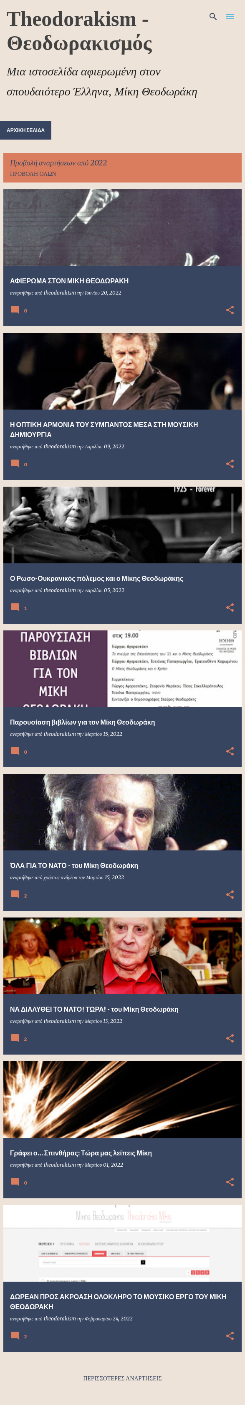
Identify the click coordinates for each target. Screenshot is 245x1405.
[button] (230, 310)
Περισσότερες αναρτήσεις (122, 1378)
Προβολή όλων (33, 174)
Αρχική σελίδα (26, 130)
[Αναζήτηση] (213, 17)
